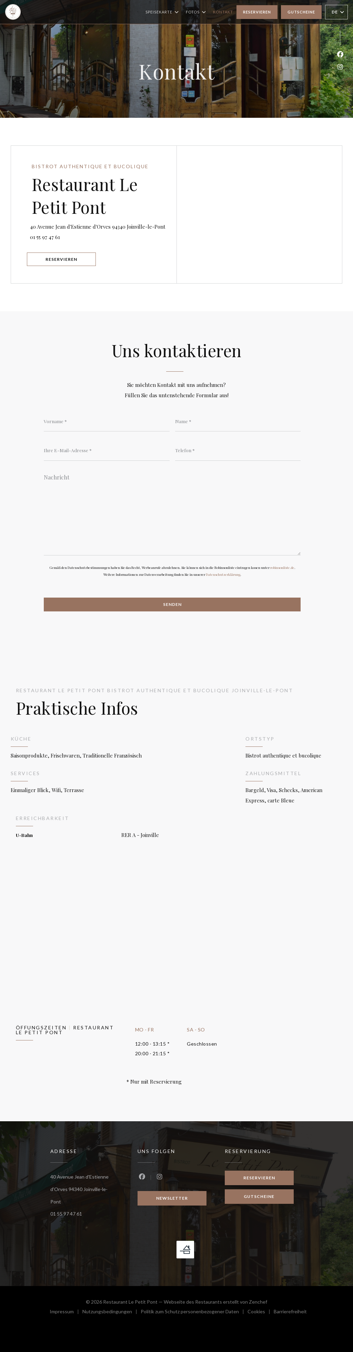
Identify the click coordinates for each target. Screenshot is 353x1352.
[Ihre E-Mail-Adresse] (107, 450)
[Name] (238, 421)
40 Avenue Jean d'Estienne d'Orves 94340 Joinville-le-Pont (104, 225)
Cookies (261, 1312)
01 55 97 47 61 (47, 236)
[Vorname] (107, 421)
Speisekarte (162, 12)
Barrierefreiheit (290, 1312)
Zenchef (258, 1301)
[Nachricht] (172, 512)
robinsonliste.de (282, 567)
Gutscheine (301, 12)
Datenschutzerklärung (223, 574)
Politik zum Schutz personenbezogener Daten (194, 1312)
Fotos (196, 12)
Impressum (66, 1312)
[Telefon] (238, 450)
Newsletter (172, 1198)
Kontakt (223, 12)
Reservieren (257, 12)
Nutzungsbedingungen (111, 1312)
